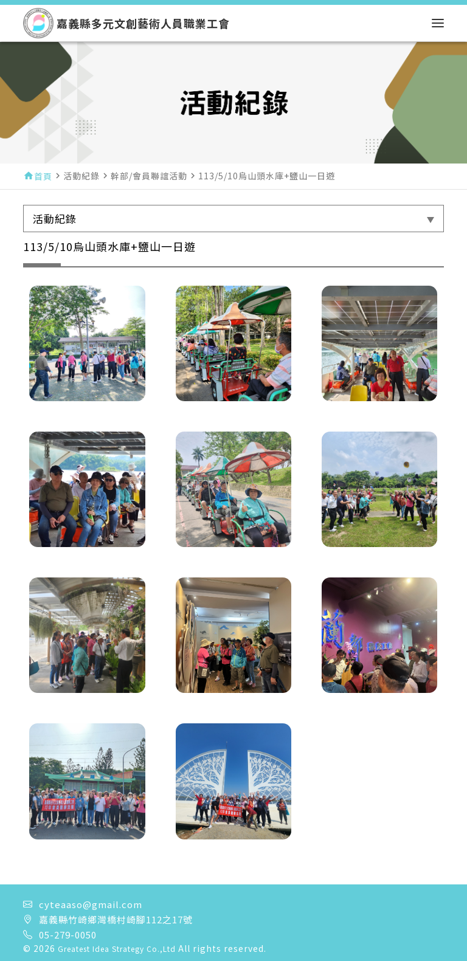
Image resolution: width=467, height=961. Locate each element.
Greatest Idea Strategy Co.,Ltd (117, 948)
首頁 (43, 176)
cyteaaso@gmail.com (90, 904)
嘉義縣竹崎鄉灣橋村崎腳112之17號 (116, 919)
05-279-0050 (68, 934)
